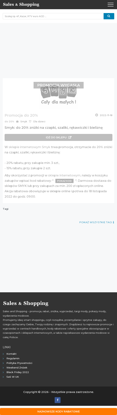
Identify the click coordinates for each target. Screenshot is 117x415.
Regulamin (12, 358)
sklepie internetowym (64, 175)
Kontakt (11, 353)
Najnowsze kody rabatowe (58, 411)
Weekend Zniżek (16, 367)
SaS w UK (12, 376)
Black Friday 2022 (17, 372)
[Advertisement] (58, 49)
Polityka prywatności (19, 362)
